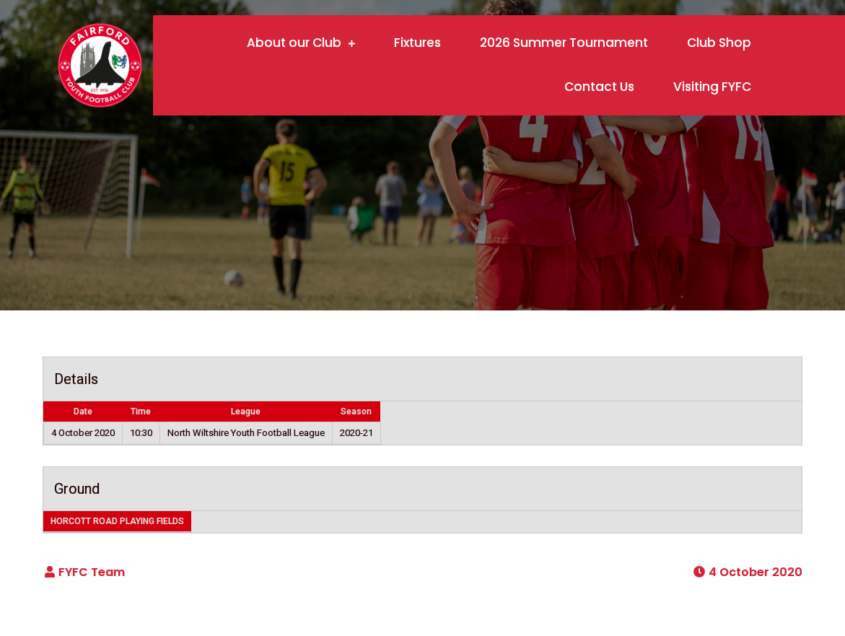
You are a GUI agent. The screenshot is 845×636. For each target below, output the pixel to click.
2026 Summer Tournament (564, 42)
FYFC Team (91, 572)
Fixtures (417, 42)
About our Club (294, 42)
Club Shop (719, 42)
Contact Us (599, 86)
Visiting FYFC (712, 86)
